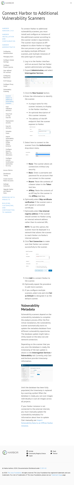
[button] (71, 3)
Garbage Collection (6, 185)
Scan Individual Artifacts (9, 108)
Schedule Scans (8, 132)
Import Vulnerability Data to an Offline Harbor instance (9, 141)
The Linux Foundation (14, 473)
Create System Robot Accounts (8, 180)
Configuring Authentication (8, 52)
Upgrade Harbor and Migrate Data (8, 191)
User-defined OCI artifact (7, 71)
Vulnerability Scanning (7, 90)
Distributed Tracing (6, 174)
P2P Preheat (7, 81)
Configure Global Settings (8, 61)
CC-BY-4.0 (43, 468)
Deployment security (10, 122)
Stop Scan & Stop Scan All (9, 115)
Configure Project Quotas (8, 66)
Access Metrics (8, 170)
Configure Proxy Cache (8, 85)
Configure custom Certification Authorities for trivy (9, 162)
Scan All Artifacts (8, 127)
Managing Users (8, 57)
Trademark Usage (56, 475)
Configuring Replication (6, 76)
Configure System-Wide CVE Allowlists (9, 152)
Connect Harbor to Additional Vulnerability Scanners (10, 99)
